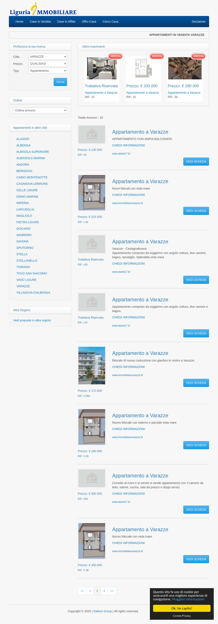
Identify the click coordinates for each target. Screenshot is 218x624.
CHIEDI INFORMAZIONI (128, 145)
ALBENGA (23, 145)
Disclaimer (199, 21)
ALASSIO (22, 139)
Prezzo (18, 64)
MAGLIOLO (24, 215)
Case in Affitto (66, 21)
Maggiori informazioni (188, 599)
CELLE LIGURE (27, 190)
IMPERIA (22, 203)
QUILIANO (23, 228)
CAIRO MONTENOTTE (31, 177)
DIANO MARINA (27, 196)
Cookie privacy (181, 615)
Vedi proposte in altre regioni (32, 320)
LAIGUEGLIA (25, 209)
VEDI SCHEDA (196, 161)
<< (82, 591)
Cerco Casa (110, 21)
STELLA (21, 254)
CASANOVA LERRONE (32, 183)
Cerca (60, 82)
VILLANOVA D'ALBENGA (33, 292)
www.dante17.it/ (121, 153)
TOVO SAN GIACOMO (31, 273)
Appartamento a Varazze (101, 92)
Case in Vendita (40, 21)
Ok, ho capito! (182, 608)
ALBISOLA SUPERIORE (32, 151)
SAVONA (22, 241)
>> (112, 591)
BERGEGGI (24, 171)
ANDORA (22, 164)
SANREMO (24, 235)
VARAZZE (23, 286)
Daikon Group (102, 611)
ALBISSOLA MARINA (30, 158)
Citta (16, 56)
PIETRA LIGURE (27, 222)
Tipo (16, 71)
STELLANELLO (26, 260)
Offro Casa (89, 21)
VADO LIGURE (26, 279)
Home (19, 21)
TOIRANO (23, 267)
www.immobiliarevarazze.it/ (127, 203)
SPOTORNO (24, 247)
